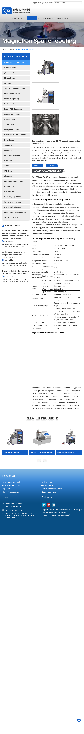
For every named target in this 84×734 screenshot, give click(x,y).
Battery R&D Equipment (13, 109)
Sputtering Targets (11, 217)
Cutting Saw (8, 150)
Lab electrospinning (11, 99)
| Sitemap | (45, 480)
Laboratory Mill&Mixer (12, 155)
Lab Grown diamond (11, 104)
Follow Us (47, 463)
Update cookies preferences (57, 478)
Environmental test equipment (15, 212)
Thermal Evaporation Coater (14, 88)
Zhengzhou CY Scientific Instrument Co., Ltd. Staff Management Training (15, 272)
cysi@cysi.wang (47, 3)
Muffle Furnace (9, 119)
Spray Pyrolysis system (12, 93)
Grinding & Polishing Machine (15, 135)
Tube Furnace (9, 124)
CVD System (8, 171)
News (58, 18)
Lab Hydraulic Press (11, 130)
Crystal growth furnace (12, 202)
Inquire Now (37, 131)
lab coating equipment (12, 197)
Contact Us (67, 18)
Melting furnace (10, 68)
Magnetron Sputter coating (25, 49)
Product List (8, 442)
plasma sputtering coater (13, 73)
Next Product (51, 131)
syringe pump (9, 186)
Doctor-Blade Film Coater (13, 181)
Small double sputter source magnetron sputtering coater (69, 418)
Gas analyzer (9, 192)
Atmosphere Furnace (12, 114)
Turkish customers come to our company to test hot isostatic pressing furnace (13, 254)
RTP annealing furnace (12, 207)
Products (32, 18)
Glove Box (8, 161)
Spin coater (8, 83)
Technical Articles (46, 18)
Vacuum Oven (9, 145)
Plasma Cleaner (10, 78)
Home (14, 18)
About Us (22, 18)
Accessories (8, 166)
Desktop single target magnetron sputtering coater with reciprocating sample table (42, 418)
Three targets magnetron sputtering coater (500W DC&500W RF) (15, 418)
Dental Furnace (9, 140)
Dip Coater (8, 176)
